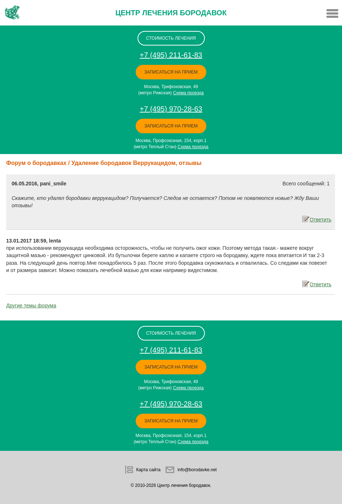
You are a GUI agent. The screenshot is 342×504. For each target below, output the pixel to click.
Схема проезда (188, 92)
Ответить (320, 219)
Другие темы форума (31, 305)
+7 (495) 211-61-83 (171, 55)
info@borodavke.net (197, 469)
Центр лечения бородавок (171, 13)
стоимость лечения (171, 38)
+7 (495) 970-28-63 (171, 109)
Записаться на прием (171, 72)
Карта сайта (148, 469)
